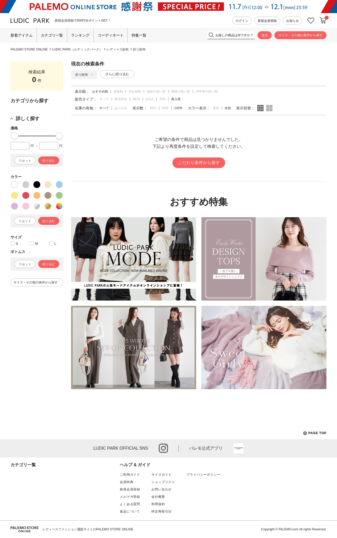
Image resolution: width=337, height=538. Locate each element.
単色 (216, 108)
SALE (150, 99)
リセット (25, 161)
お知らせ (292, 21)
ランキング (80, 35)
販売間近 (121, 99)
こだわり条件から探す (199, 162)
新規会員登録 (267, 21)
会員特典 (126, 482)
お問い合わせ (161, 489)
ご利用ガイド (130, 474)
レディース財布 (118, 49)
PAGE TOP (314, 433)
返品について (130, 511)
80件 (165, 108)
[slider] (14, 135)
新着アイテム (22, 35)
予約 (162, 99)
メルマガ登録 (130, 497)
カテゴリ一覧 (52, 35)
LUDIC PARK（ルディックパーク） (77, 49)
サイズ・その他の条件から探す (300, 35)
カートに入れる (323, 20)
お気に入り (311, 21)
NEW (136, 99)
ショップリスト (163, 482)
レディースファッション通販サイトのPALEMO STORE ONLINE (87, 529)
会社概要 (158, 497)
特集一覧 (139, 35)
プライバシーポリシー (203, 474)
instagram (163, 448)
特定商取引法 (161, 511)
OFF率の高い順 (207, 91)
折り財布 (139, 49)
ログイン (242, 21)
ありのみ (121, 108)
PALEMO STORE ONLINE (29, 49)
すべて (104, 99)
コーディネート (110, 35)
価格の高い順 (180, 91)
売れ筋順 (134, 91)
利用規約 (158, 504)
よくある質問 (130, 504)
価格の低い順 (156, 91)
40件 (153, 108)
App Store (238, 448)
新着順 (118, 91)
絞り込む (48, 161)
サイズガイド (161, 474)
